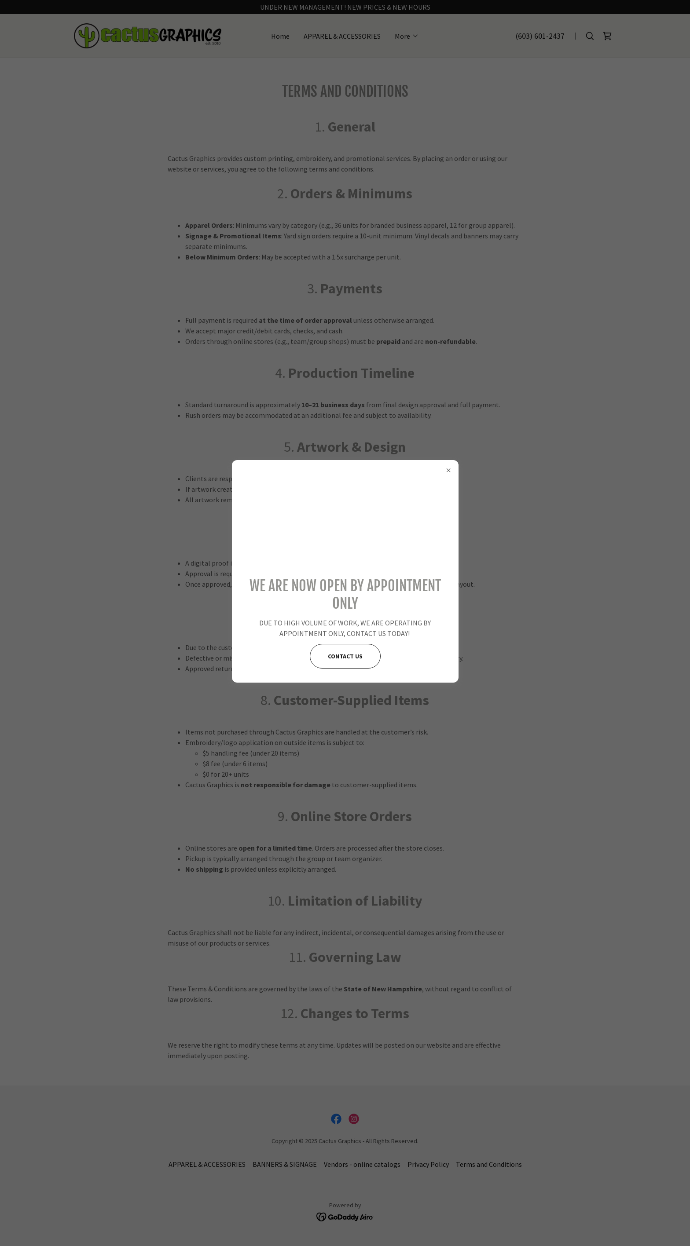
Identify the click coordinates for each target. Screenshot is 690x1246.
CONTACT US (345, 656)
